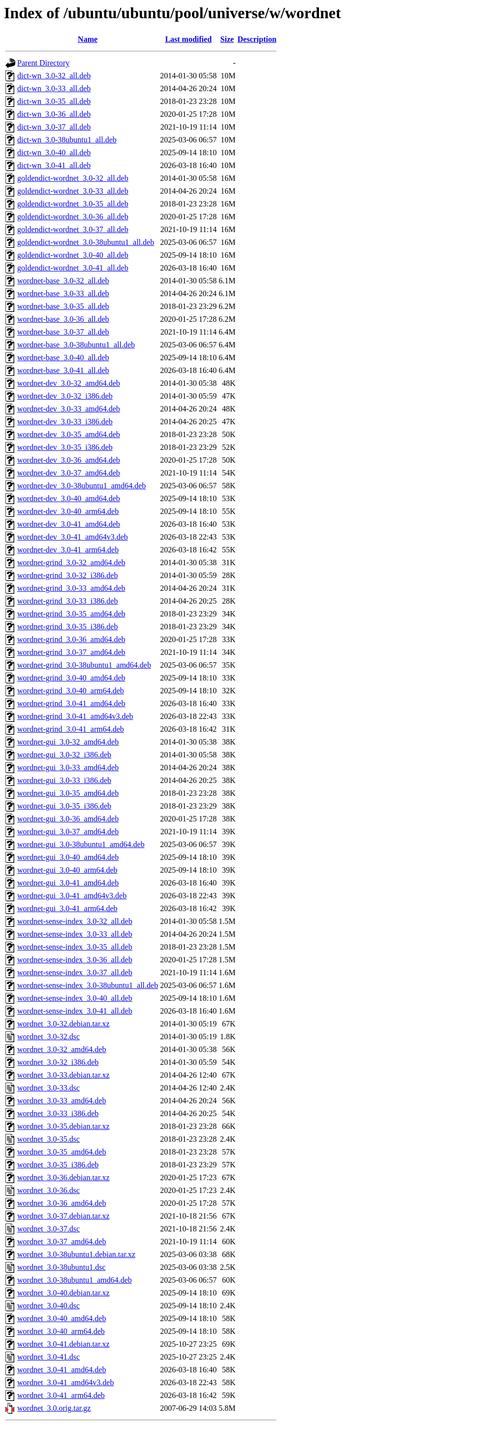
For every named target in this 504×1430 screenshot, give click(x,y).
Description (257, 39)
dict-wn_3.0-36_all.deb (54, 114)
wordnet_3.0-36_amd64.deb (61, 1203)
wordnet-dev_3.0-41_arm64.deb (68, 549)
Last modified (188, 39)
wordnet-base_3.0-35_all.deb (63, 306)
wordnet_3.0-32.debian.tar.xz (63, 1024)
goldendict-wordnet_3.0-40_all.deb (72, 255)
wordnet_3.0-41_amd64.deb (61, 1369)
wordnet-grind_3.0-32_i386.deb (67, 575)
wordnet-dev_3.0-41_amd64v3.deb (72, 537)
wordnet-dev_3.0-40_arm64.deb (68, 511)
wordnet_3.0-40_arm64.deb (61, 1331)
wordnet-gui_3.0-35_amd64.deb (68, 793)
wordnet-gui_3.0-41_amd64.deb (68, 883)
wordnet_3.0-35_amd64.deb (61, 1152)
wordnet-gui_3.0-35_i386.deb (64, 806)
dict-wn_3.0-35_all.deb (54, 101)
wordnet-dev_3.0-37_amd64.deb (68, 473)
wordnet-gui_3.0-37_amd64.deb (68, 831)
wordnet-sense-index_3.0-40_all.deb (74, 998)
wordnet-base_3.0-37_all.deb (63, 332)
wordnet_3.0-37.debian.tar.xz (63, 1216)
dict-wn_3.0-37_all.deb (54, 127)
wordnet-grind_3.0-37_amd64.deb (71, 652)
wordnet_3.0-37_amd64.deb (61, 1241)
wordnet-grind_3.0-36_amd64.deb (71, 639)
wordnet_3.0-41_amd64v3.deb (65, 1382)
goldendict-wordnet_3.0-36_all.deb (72, 216)
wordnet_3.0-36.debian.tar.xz (63, 1177)
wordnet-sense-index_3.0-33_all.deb (74, 934)
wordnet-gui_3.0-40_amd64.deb (68, 857)
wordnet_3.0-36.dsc (48, 1190)
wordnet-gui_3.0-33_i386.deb (64, 780)
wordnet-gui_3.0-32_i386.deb (64, 754)
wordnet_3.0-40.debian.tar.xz (63, 1293)
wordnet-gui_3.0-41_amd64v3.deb (71, 895)
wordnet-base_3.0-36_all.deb (63, 319)
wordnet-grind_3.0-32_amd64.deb (71, 562)
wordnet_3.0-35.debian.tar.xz (63, 1126)
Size (227, 39)
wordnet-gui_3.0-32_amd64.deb (68, 742)
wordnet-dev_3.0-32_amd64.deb (68, 383)
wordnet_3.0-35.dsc (48, 1139)
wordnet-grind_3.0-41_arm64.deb (70, 729)
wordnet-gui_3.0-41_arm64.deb (67, 908)
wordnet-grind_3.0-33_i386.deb (67, 601)
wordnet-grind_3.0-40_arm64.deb (70, 690)
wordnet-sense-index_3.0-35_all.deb (74, 947)
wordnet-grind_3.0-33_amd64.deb (71, 588)
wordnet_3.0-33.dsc (48, 1088)
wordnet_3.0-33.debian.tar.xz (63, 1075)
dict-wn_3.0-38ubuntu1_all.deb (67, 140)
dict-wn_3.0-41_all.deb (54, 165)
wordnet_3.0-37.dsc (48, 1229)
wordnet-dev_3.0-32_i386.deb (65, 396)
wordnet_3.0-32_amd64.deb (61, 1049)
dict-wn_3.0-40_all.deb (54, 152)
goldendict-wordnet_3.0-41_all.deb (72, 268)
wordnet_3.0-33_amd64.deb (61, 1100)
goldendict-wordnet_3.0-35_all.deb (72, 204)
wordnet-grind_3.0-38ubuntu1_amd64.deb (84, 665)
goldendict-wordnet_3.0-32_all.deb (72, 178)
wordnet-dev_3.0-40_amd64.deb (68, 498)
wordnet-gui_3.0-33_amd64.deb (68, 767)
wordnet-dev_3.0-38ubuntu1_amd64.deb (81, 485)
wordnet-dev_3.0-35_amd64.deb (68, 434)
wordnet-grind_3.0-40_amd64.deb (71, 678)
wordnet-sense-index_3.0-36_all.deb (74, 959)
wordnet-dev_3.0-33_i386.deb (65, 421)
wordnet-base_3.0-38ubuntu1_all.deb (76, 344)
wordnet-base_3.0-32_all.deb (63, 280)
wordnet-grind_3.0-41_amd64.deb (71, 703)
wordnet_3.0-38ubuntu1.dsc (61, 1267)
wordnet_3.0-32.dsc (48, 1036)
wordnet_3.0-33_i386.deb (57, 1113)
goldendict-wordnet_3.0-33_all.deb (72, 191)
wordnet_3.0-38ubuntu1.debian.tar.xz (76, 1254)
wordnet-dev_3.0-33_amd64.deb (68, 409)
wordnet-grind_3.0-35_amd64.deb (71, 614)
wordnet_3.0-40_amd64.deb (61, 1318)
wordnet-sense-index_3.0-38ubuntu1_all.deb (87, 985)
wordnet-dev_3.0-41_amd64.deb (68, 524)
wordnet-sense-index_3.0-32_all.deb (74, 921)
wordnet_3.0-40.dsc (48, 1305)
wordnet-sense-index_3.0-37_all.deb (74, 972)
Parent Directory (43, 63)
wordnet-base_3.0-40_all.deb (63, 357)
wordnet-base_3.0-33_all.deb (63, 293)
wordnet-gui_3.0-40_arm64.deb (67, 870)
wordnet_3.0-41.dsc (48, 1357)
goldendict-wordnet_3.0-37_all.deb (72, 229)
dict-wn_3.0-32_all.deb (54, 75)
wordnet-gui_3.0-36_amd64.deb (68, 819)
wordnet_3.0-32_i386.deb (57, 1062)
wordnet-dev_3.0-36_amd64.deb (68, 460)
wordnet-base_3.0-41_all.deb (63, 370)
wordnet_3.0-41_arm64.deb (61, 1395)
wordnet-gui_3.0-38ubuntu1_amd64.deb (81, 844)
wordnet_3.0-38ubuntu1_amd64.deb (74, 1280)
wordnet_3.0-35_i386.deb (57, 1164)
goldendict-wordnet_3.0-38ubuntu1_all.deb (85, 242)
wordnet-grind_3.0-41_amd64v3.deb (75, 716)
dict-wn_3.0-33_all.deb (54, 88)
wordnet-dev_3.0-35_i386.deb (65, 447)
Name (87, 39)
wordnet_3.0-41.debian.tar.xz (63, 1344)
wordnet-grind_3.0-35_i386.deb (67, 626)
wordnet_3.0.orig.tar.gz (54, 1408)
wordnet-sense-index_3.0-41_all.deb (74, 1011)
